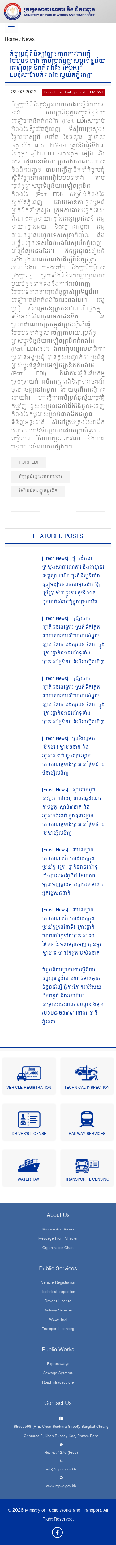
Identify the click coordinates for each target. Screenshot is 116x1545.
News (28, 39)
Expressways (58, 1364)
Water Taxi (29, 1180)
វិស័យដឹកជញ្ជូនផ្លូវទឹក (38, 491)
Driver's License (29, 1134)
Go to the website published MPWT (73, 92)
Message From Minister (58, 1239)
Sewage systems (58, 1373)
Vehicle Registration (28, 1088)
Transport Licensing (87, 1180)
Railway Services (87, 1134)
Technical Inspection (87, 1088)
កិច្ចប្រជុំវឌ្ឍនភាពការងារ (40, 476)
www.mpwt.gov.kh (61, 1486)
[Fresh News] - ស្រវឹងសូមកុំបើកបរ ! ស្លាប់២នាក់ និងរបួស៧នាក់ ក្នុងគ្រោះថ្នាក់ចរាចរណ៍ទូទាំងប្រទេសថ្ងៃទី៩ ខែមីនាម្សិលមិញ (73, 756)
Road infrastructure (58, 1383)
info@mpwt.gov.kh (61, 1469)
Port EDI (28, 462)
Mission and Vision (58, 1230)
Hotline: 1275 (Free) (61, 1453)
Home (12, 39)
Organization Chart (58, 1248)
